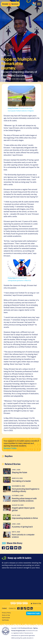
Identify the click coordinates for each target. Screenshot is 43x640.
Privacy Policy (6, 612)
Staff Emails (5, 620)
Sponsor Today (10, 448)
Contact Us (12, 608)
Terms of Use (6, 615)
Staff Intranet (6, 617)
